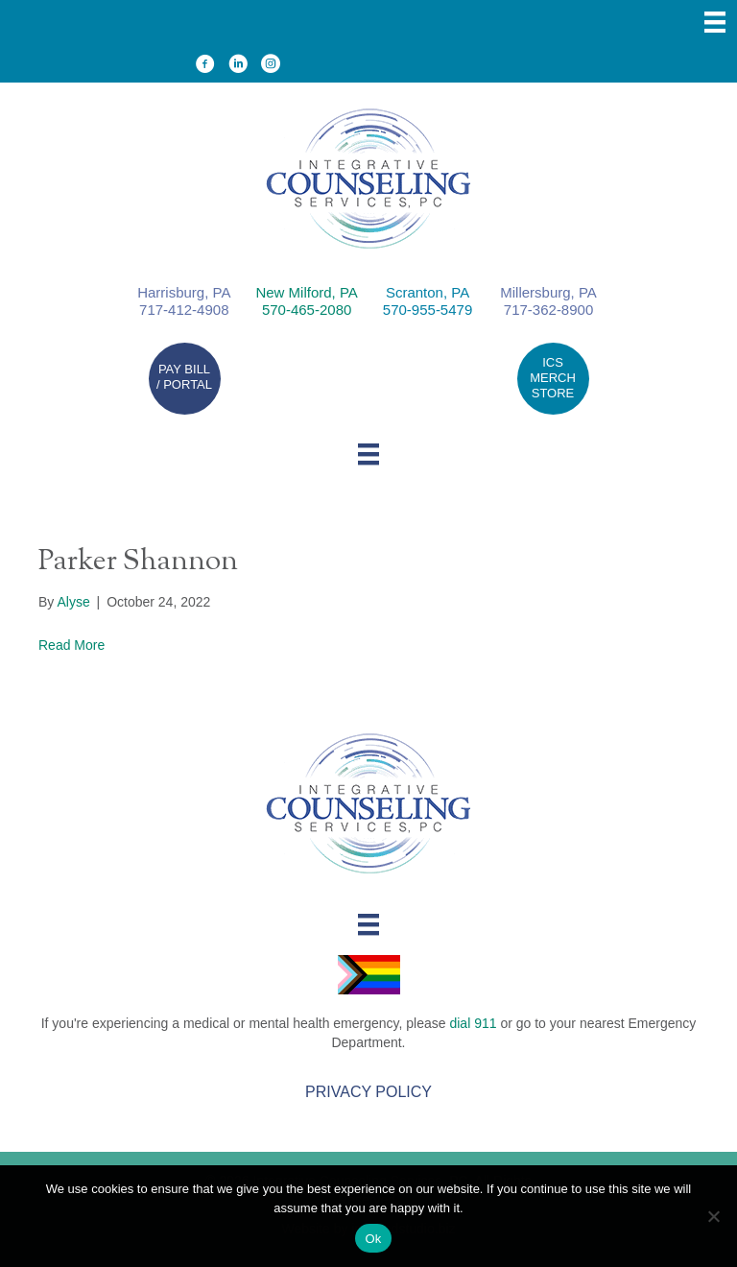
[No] (713, 1216)
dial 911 (472, 1023)
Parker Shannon (138, 562)
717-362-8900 (548, 309)
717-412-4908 (183, 309)
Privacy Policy (368, 1092)
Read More (71, 645)
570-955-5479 (427, 309)
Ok (373, 1238)
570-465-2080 (306, 309)
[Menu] (715, 22)
